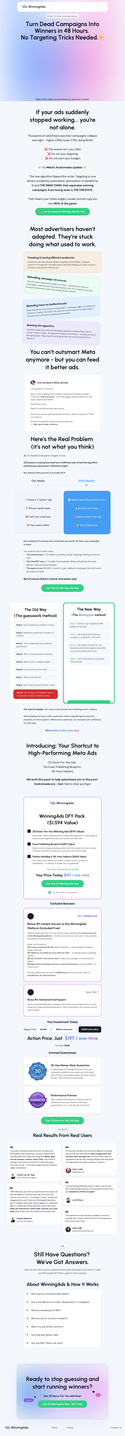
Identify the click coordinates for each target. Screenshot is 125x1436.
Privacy (70, 1427)
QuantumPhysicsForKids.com (83, 1231)
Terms (54, 1427)
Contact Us (116, 1427)
